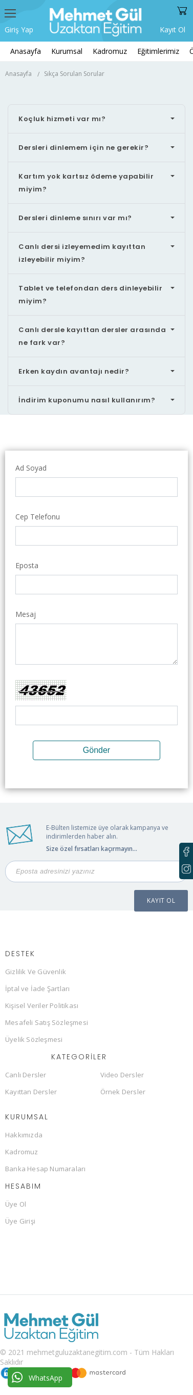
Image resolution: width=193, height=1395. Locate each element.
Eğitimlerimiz (158, 51)
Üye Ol (15, 1204)
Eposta (26, 565)
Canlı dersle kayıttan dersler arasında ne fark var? (92, 336)
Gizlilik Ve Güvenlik (35, 971)
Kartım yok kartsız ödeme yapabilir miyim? (86, 182)
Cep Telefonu (37, 516)
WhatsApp (37, 1377)
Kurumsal (66, 51)
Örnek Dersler (123, 1091)
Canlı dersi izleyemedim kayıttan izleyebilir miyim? (81, 253)
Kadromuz (110, 51)
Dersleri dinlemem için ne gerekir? (83, 147)
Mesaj (25, 614)
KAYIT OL (161, 900)
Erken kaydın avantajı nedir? (73, 371)
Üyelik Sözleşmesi (33, 1039)
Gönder (96, 750)
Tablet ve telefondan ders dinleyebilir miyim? (90, 294)
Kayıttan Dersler (31, 1091)
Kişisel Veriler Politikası (41, 1005)
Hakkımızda (23, 1134)
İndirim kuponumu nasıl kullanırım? (86, 400)
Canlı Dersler (26, 1074)
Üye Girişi (20, 1221)
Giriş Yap (19, 29)
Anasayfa (25, 51)
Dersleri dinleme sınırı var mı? (75, 218)
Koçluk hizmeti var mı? (61, 119)
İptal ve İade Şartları (37, 988)
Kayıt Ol (172, 29)
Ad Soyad (31, 467)
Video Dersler (122, 1074)
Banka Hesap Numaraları (45, 1168)
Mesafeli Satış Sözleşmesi (46, 1022)
